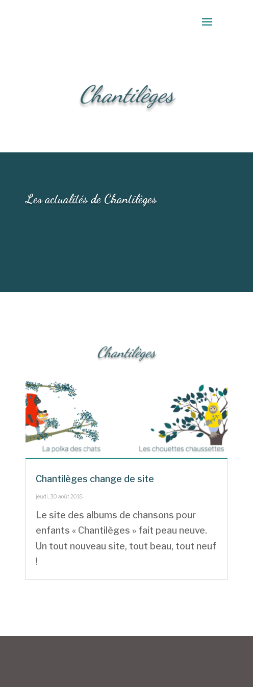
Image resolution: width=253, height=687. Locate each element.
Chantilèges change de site (95, 478)
